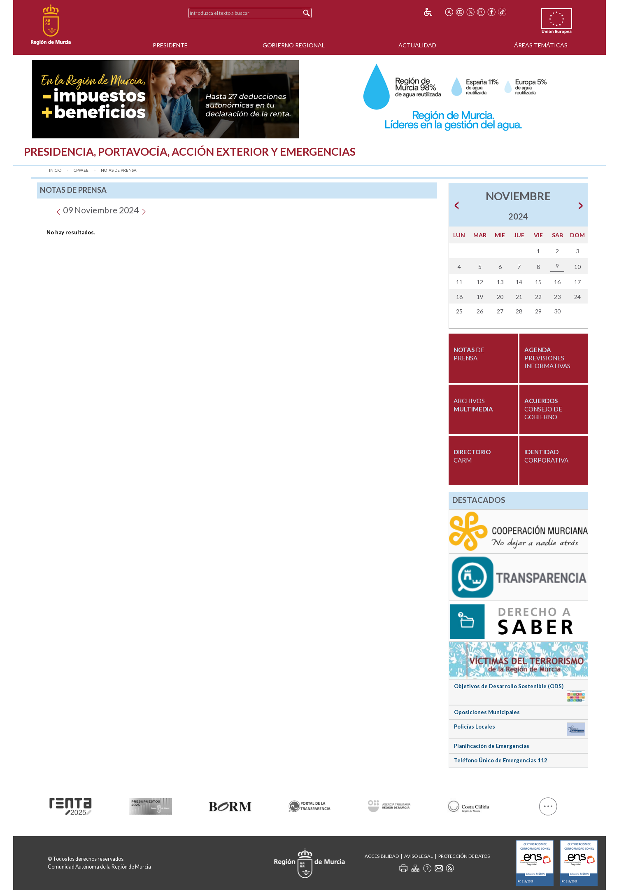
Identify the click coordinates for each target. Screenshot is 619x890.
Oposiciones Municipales (487, 712)
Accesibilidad (382, 856)
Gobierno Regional (294, 45)
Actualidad (417, 45)
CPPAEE (81, 170)
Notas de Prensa (119, 170)
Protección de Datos (464, 856)
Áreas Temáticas (541, 45)
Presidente (170, 45)
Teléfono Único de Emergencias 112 (500, 760)
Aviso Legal (418, 856)
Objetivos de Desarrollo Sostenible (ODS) (508, 686)
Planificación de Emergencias (491, 746)
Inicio (55, 170)
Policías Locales (474, 726)
